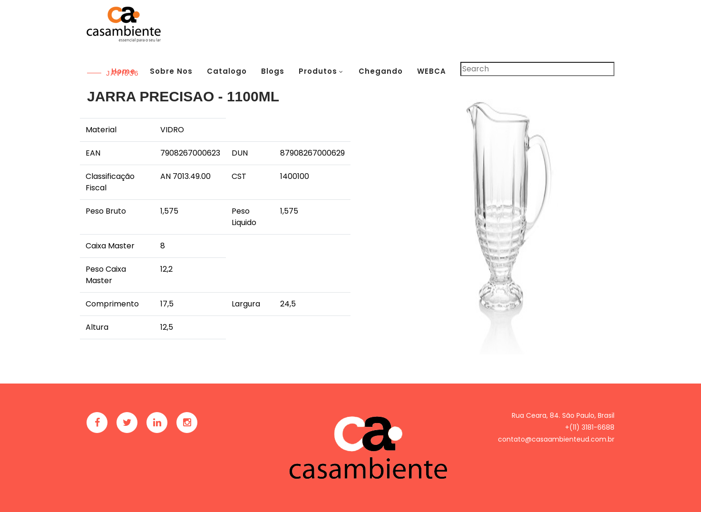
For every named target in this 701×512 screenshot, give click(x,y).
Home (123, 71)
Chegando (381, 71)
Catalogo (227, 71)
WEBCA (431, 71)
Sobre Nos (171, 71)
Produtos (318, 71)
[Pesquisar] (537, 69)
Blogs (272, 71)
